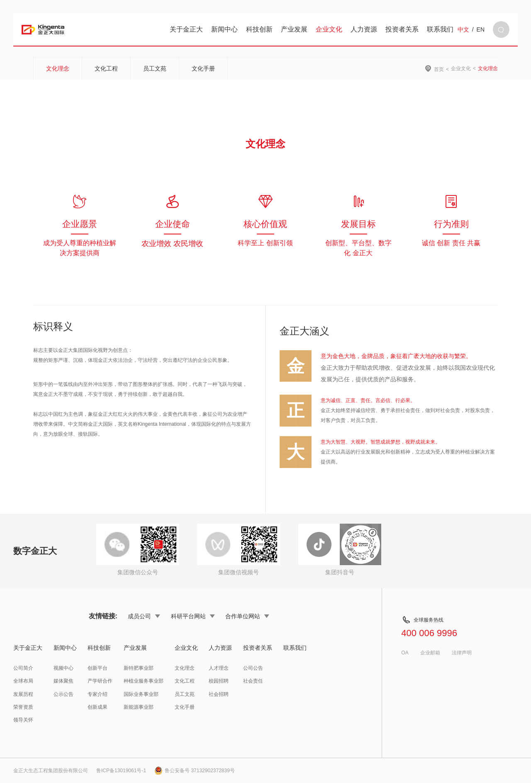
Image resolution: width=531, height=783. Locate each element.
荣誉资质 (23, 707)
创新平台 (97, 668)
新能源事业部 (138, 707)
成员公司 (144, 616)
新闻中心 (224, 29)
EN (481, 29)
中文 (463, 29)
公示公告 (63, 694)
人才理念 (219, 668)
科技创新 (259, 29)
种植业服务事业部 (143, 681)
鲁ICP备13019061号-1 (121, 770)
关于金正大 (186, 29)
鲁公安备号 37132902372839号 (194, 770)
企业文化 (329, 29)
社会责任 (253, 681)
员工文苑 (154, 68)
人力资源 (364, 29)
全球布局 (23, 681)
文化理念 (57, 68)
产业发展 (294, 29)
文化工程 (106, 68)
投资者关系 (402, 29)
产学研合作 (100, 681)
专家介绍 (97, 694)
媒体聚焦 (63, 681)
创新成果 (97, 707)
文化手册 (203, 68)
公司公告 (253, 668)
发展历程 (23, 694)
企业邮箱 (430, 652)
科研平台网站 (193, 616)
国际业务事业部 (141, 694)
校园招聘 (219, 681)
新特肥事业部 (138, 668)
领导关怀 (23, 720)
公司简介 (23, 668)
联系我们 (440, 29)
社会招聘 (219, 694)
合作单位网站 (247, 616)
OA (404, 652)
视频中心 (63, 668)
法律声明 (462, 652)
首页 (439, 69)
